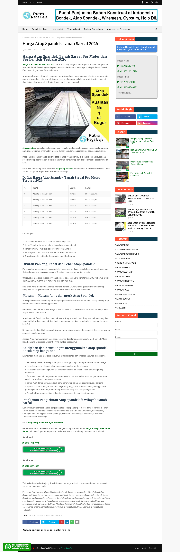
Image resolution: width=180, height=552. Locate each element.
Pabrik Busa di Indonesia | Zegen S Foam (141, 163)
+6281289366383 (127, 87)
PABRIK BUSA (122, 303)
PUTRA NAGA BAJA (32, 50)
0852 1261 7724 (30, 443)
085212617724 (126, 66)
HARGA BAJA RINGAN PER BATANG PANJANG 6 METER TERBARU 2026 (141, 212)
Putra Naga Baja (67, 548)
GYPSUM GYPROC (123, 276)
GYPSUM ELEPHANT (124, 272)
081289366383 (126, 82)
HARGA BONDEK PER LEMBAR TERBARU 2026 (143, 151)
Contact (40, 2)
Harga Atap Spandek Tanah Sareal (38, 64)
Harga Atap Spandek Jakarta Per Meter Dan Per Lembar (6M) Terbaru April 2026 (141, 226)
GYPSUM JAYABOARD (125, 285)
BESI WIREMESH (123, 258)
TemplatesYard (43, 548)
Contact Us (153, 548)
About (32, 2)
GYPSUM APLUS (123, 267)
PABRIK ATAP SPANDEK (125, 294)
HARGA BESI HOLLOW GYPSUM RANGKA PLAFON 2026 (141, 198)
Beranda (25, 38)
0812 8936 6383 (30, 466)
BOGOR (32, 515)
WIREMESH (121, 308)
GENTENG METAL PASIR (126, 263)
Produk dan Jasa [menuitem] (39, 29)
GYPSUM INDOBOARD (125, 281)
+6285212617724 (127, 71)
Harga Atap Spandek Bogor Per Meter (45, 422)
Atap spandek (28, 148)
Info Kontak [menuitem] (58, 29)
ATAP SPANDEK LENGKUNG (127, 254)
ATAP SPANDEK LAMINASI (127, 249)
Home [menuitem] (25, 29)
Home (24, 2)
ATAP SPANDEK (122, 245)
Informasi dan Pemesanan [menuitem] (118, 29)
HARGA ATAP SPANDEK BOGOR (43, 38)
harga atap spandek (64, 169)
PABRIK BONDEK (123, 299)
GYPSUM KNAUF (123, 290)
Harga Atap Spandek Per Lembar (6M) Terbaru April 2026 (142, 141)
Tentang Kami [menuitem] (73, 29)
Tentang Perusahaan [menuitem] (93, 29)
